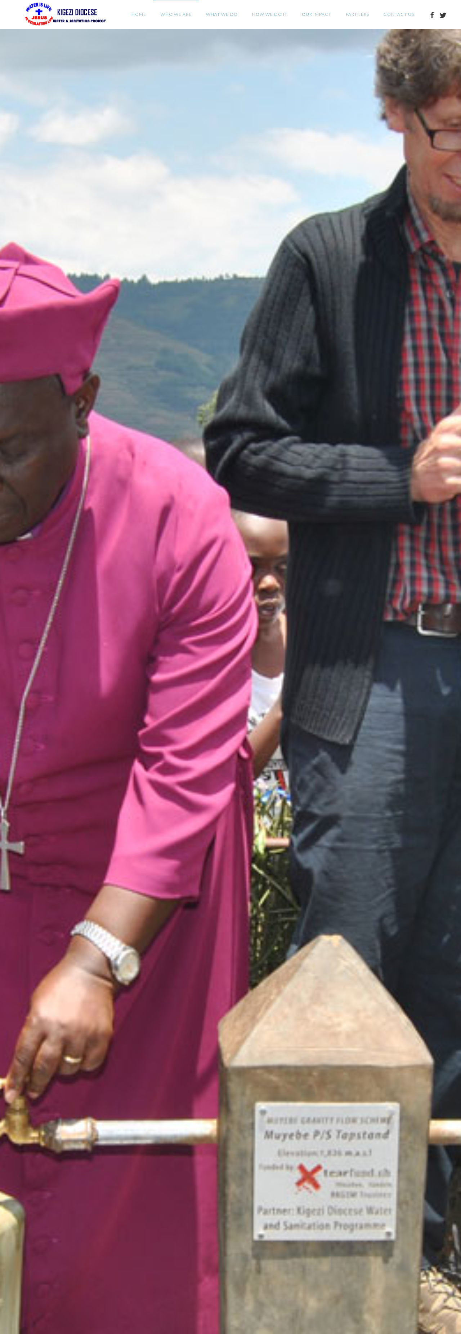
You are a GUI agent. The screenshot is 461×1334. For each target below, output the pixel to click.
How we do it (269, 14)
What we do (222, 14)
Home (138, 14)
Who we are (176, 14)
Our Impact (316, 14)
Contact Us (399, 14)
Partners (357, 14)
